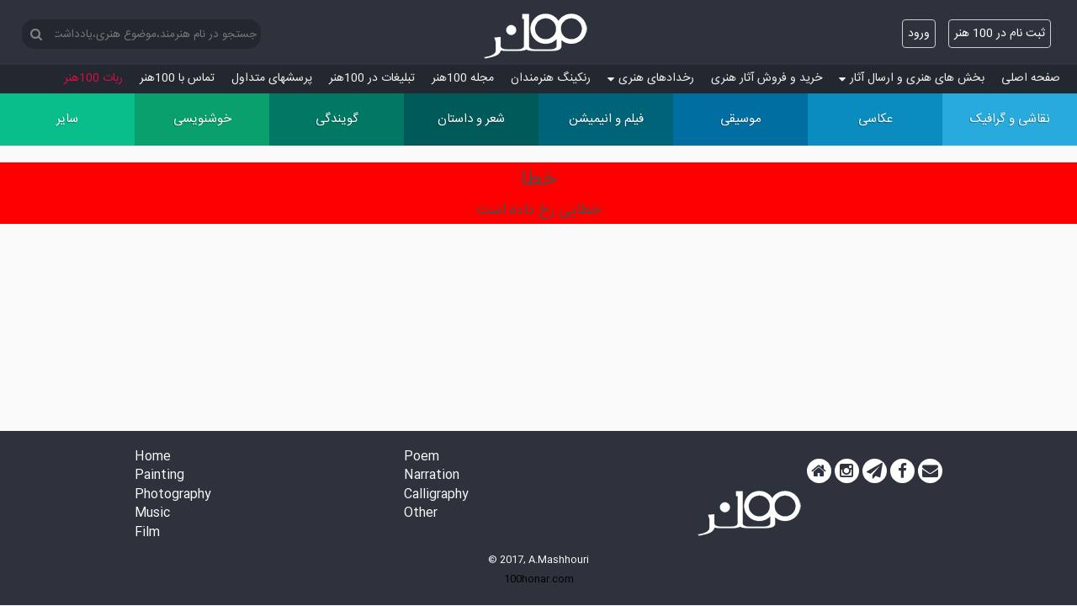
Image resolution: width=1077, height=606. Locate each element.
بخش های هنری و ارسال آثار (911, 78)
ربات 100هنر (93, 78)
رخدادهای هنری (650, 78)
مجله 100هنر (463, 78)
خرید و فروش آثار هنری (766, 78)
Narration (431, 476)
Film (147, 533)
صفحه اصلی (1030, 78)
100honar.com (539, 579)
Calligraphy (436, 495)
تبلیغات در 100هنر (372, 78)
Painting (159, 476)
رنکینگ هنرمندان (551, 78)
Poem (421, 457)
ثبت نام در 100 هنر (999, 34)
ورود (919, 34)
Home (153, 457)
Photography (173, 495)
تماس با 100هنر (177, 78)
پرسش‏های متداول (271, 78)
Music (152, 514)
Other (421, 514)
